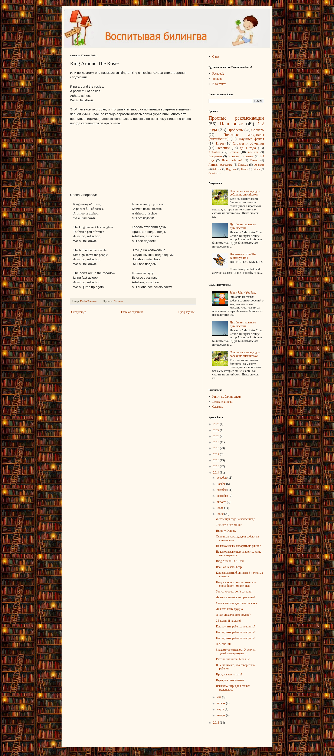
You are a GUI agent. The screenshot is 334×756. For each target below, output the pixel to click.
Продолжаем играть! (229, 674)
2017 (216, 454)
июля (220, 508)
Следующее (78, 312)
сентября (223, 495)
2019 (216, 442)
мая (219, 697)
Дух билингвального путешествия (243, 226)
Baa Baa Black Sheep (229, 567)
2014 (216, 472)
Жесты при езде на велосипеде (235, 519)
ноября (221, 483)
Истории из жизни (240, 156)
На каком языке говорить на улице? (238, 545)
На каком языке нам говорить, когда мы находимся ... (238, 553)
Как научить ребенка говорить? (235, 626)
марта (221, 709)
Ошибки (213, 173)
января (221, 715)
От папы (259, 164)
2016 (216, 460)
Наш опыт (231, 123)
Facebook (218, 73)
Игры (220, 143)
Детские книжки (222, 401)
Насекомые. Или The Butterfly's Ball (243, 256)
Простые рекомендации (236, 118)
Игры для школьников (230, 680)
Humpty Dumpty (226, 530)
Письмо (243, 164)
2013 (216, 722)
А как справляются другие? (233, 614)
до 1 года (248, 148)
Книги (244, 169)
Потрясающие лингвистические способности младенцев (236, 584)
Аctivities (214, 152)
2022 (216, 430)
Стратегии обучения (248, 143)
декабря (222, 477)
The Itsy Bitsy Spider (228, 524)
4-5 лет (253, 152)
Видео (254, 160)
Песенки (118, 301)
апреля (221, 703)
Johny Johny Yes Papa (243, 292)
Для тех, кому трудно (229, 609)
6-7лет (256, 169)
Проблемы (235, 130)
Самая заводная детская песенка (236, 603)
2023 (216, 424)
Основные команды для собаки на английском (245, 193)
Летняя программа (220, 164)
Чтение (234, 152)
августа (222, 502)
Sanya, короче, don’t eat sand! (234, 591)
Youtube (217, 78)
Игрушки (231, 169)
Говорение (215, 156)
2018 (216, 448)
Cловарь (217, 406)
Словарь (257, 130)
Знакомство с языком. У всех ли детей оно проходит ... (236, 651)
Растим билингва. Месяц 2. (233, 659)
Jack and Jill (223, 644)
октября (222, 489)
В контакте (219, 83)
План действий (232, 160)
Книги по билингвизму (227, 396)
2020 (216, 436)
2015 (216, 466)
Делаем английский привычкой (236, 597)
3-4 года (217, 169)
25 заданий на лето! (228, 620)
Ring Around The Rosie (230, 561)
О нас (216, 56)
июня (220, 514)
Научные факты (251, 139)
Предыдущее (186, 312)
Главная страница (132, 312)
